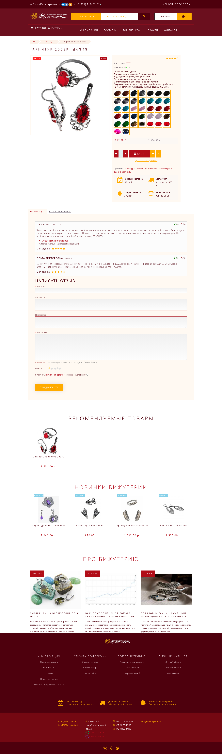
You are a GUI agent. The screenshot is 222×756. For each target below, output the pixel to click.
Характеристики (60, 211)
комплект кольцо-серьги (160, 168)
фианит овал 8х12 (122, 171)
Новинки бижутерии (111, 487)
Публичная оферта (48, 679)
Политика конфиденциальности (49, 684)
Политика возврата (49, 662)
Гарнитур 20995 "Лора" (90, 525)
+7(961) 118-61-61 (69, 721)
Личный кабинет (173, 662)
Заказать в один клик (147, 160)
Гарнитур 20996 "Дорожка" (132, 525)
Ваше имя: (41, 286)
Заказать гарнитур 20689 (48, 456)
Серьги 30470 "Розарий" (174, 525)
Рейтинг (38, 368)
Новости (153, 30)
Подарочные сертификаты (132, 662)
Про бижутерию (111, 559)
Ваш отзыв (42, 332)
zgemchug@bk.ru (152, 721)
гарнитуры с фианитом (135, 168)
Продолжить (49, 387)
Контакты (172, 30)
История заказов (173, 667)
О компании (89, 30)
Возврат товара (90, 667)
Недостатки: (40, 315)
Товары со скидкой (131, 673)
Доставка (110, 30)
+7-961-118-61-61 (97, 732)
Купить (139, 153)
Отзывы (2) (37, 211)
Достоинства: (41, 297)
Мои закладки (173, 673)
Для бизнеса (132, 30)
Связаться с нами (90, 662)
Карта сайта (90, 673)
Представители (132, 667)
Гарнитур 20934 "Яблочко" (48, 525)
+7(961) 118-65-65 (69, 725)
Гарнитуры (50, 41)
